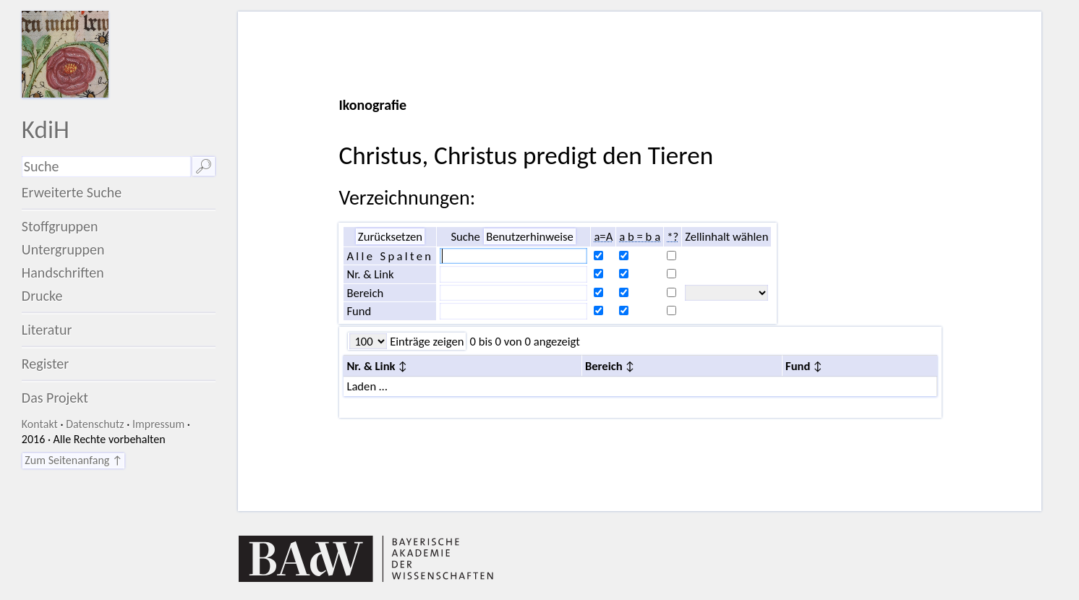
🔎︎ (204, 166)
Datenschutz (95, 424)
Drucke (42, 295)
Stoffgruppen (60, 226)
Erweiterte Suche (72, 192)
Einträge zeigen (425, 341)
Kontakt (40, 424)
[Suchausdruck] (107, 166)
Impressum (158, 424)
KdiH (45, 129)
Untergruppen (63, 249)
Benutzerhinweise (529, 236)
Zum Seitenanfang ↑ (73, 460)
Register (45, 363)
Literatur (47, 329)
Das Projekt (55, 397)
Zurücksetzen (390, 236)
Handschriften (63, 272)
